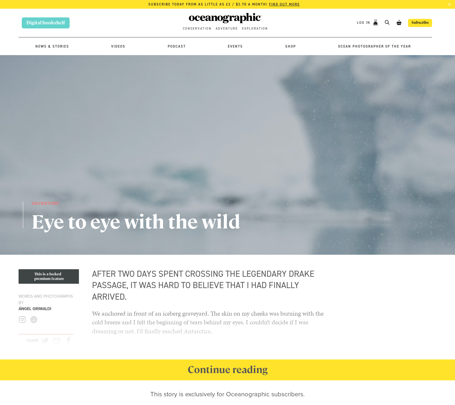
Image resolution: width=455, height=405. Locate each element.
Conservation (197, 28)
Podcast (177, 46)
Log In (356, 22)
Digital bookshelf (45, 23)
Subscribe (416, 23)
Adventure (227, 28)
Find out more (284, 4)
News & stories (52, 46)
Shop (290, 46)
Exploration (255, 28)
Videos (118, 46)
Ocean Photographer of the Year (374, 46)
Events (235, 46)
